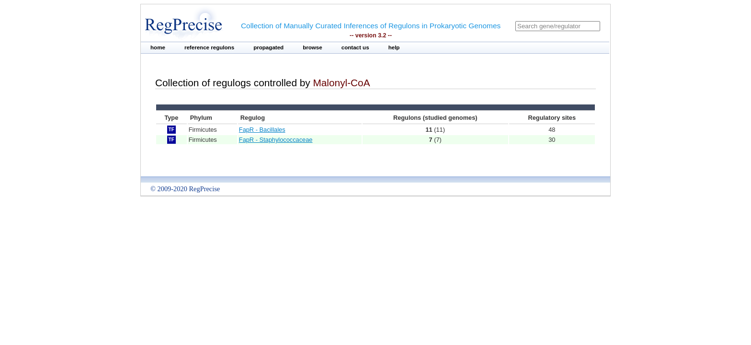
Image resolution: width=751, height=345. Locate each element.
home (157, 47)
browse (312, 47)
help (394, 47)
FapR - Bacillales (262, 129)
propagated (268, 47)
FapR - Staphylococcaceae (276, 139)
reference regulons (209, 47)
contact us (355, 47)
